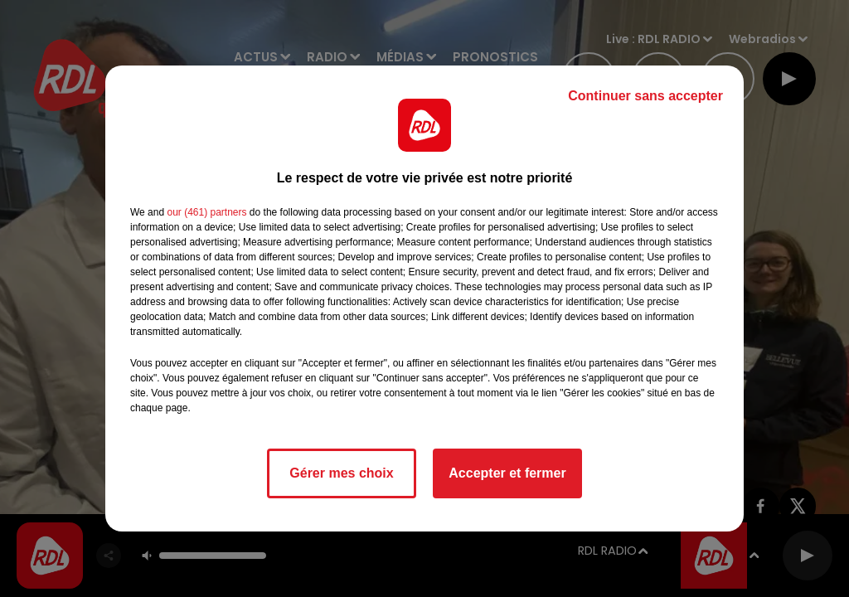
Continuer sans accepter (645, 96)
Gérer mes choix (341, 473)
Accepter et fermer (507, 473)
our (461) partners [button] (206, 212)
